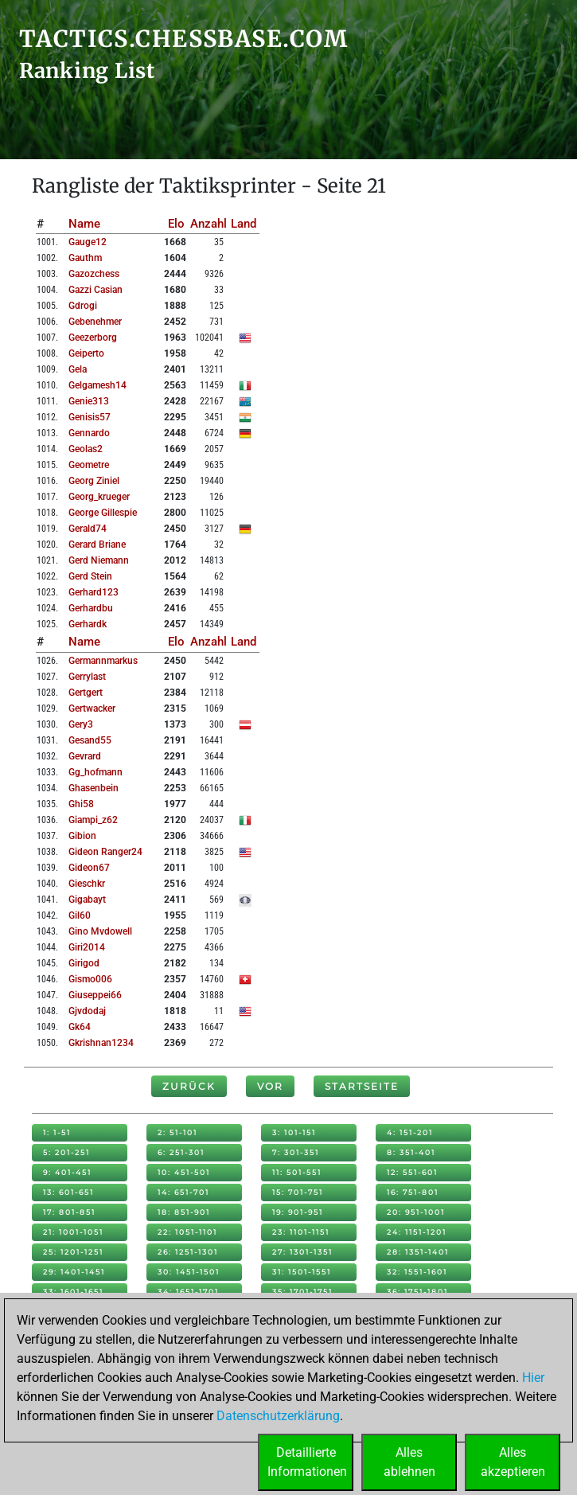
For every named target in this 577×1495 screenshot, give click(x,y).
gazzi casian (95, 289)
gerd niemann (98, 560)
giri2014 (86, 947)
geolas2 (85, 449)
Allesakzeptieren (513, 1462)
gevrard (84, 756)
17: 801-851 (69, 1212)
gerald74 (87, 528)
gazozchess (93, 273)
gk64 (79, 1026)
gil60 (79, 915)
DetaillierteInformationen (307, 1462)
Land (243, 224)
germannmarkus (103, 660)
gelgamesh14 (97, 385)
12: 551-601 (412, 1172)
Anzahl (208, 224)
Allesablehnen (409, 1462)
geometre (88, 464)
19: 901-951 (297, 1212)
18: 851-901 (184, 1212)
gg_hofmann (95, 772)
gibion (82, 835)
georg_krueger (99, 496)
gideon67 (89, 867)
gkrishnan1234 (101, 1042)
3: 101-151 (294, 1132)
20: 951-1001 (416, 1212)
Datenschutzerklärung (278, 1415)
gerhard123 (93, 592)
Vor (270, 1086)
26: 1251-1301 (188, 1251)
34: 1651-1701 (188, 1291)
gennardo (89, 433)
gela (77, 369)
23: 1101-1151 (300, 1232)
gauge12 (87, 242)
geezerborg (92, 337)
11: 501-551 (297, 1172)
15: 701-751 (297, 1192)
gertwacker (91, 708)
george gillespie (102, 512)
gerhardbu (90, 608)
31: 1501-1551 (301, 1271)
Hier (533, 1377)
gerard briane (97, 544)
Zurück (189, 1086)
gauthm (85, 257)
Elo (176, 224)
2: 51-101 (177, 1132)
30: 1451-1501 (189, 1271)
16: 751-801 (413, 1192)
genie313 (88, 401)
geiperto (86, 353)
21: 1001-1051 (73, 1232)
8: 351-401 (411, 1152)
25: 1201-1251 (73, 1251)
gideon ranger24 (105, 851)
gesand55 (89, 740)
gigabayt (87, 899)
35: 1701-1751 (302, 1291)
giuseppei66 (95, 995)
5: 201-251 (66, 1152)
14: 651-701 (183, 1192)
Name (84, 224)
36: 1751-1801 (417, 1291)
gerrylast (87, 676)
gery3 (80, 724)
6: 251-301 (181, 1152)
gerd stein (90, 576)
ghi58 (81, 804)
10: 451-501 (184, 1172)
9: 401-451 (67, 1172)
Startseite (362, 1086)
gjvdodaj (87, 1011)
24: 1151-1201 (416, 1232)
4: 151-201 (410, 1132)
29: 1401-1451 (74, 1271)
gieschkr (86, 883)
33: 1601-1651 (73, 1291)
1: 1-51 (57, 1132)
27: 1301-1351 (302, 1251)
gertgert (85, 692)
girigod (83, 963)
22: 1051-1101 (187, 1232)
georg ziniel (93, 480)
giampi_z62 (93, 820)
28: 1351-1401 (418, 1251)
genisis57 (89, 417)
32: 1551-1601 (417, 1271)
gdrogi (82, 305)
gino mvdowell (100, 931)
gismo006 (90, 979)
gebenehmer (95, 321)
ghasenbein (93, 788)
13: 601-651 (68, 1192)
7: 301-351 (295, 1152)
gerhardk (87, 624)
